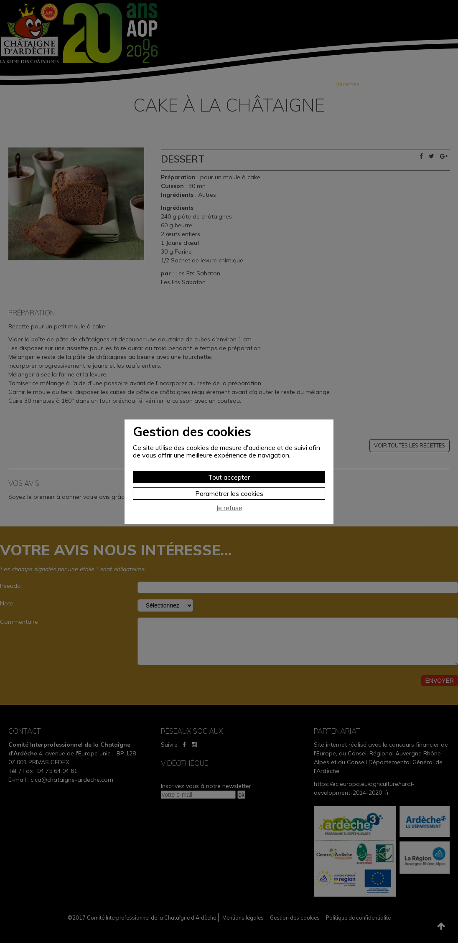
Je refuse (229, 508)
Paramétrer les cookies (229, 493)
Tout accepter (229, 477)
